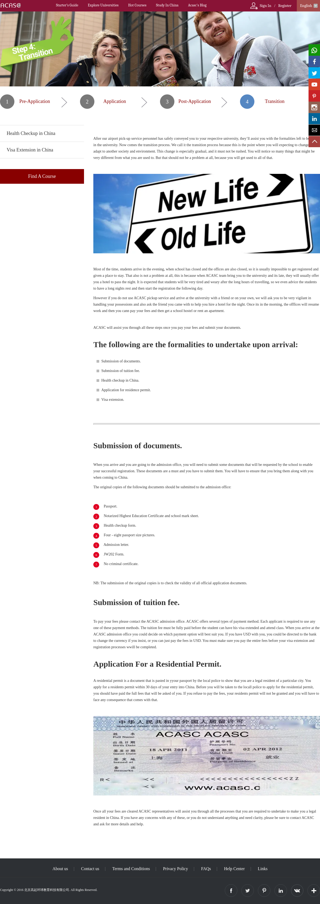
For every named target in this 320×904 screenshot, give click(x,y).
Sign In (265, 5)
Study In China (167, 5)
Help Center (234, 868)
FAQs (206, 868)
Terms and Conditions (131, 868)
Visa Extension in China (30, 150)
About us (60, 868)
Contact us (90, 868)
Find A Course (42, 176)
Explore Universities (103, 5)
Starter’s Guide (67, 5)
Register (284, 5)
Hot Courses (137, 5)
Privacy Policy (175, 868)
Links (262, 868)
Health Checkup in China (31, 133)
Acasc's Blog (197, 5)
